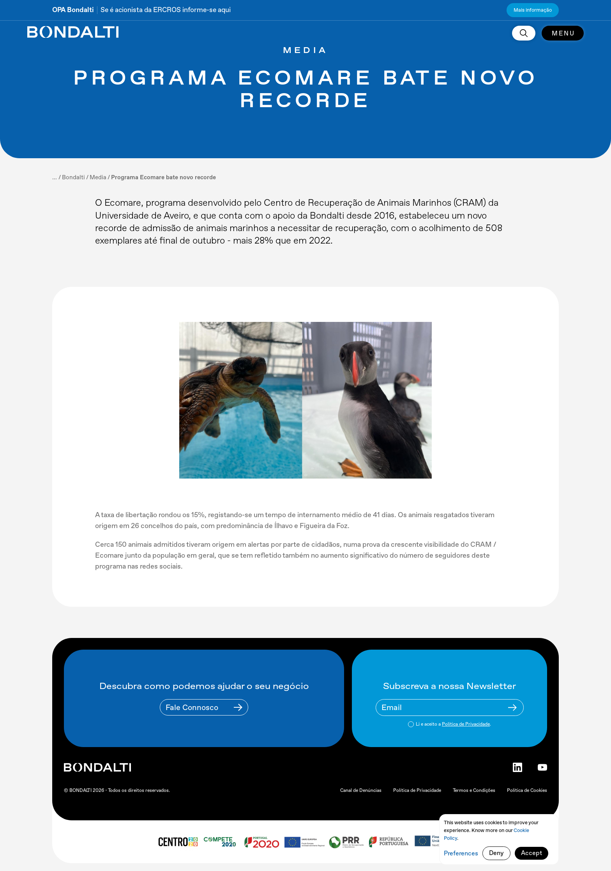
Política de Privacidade (466, 724)
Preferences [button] (461, 853)
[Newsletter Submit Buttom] (512, 707)
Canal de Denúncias (360, 790)
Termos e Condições (474, 790)
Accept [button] (531, 853)
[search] (523, 33)
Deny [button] (496, 853)
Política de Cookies (527, 790)
